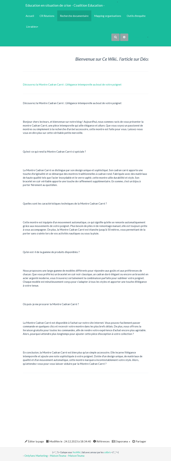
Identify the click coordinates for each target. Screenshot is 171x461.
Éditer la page (34, 441)
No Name (134, 36)
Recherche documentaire (74, 15)
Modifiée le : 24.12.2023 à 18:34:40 (68, 441)
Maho (143, 36)
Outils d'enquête (136, 15)
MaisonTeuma (58, 455)
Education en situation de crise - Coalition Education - (65, 5)
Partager (139, 441)
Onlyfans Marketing (36, 455)
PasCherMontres (117, 5)
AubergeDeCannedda (135, 44)
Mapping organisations (107, 15)
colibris (107, 452)
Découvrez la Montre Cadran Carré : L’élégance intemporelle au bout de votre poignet (72, 84)
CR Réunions (47, 15)
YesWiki (77, 452)
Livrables (32, 26)
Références (101, 441)
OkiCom (112, 1)
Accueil (30, 15)
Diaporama (121, 441)
